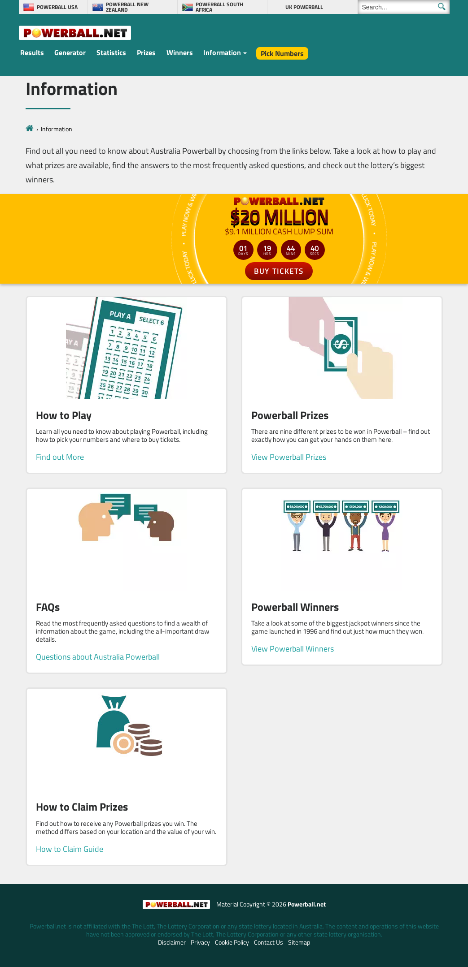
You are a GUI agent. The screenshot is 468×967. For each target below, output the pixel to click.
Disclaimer (172, 942)
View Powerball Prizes (288, 457)
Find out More (60, 457)
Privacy (200, 942)
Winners (179, 52)
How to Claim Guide (69, 849)
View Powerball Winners (292, 649)
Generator (70, 52)
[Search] (404, 7)
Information (222, 52)
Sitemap (299, 942)
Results (32, 52)
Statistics (111, 52)
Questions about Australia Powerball (98, 657)
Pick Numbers (282, 53)
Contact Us (268, 942)
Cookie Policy (232, 942)
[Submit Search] (442, 6)
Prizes (146, 52)
